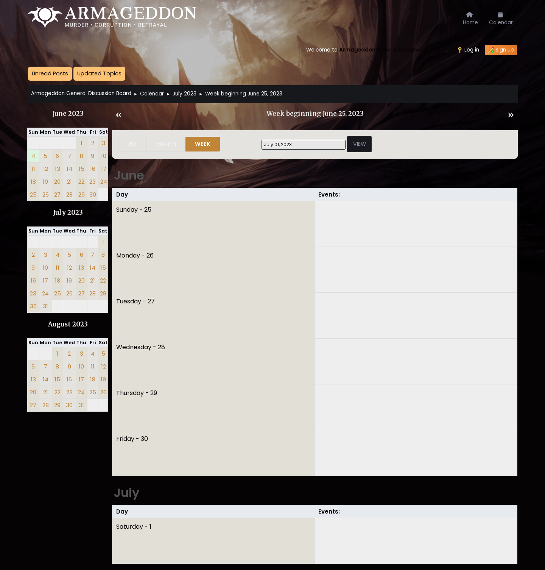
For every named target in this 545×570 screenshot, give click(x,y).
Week (202, 144)
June (129, 175)
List (132, 144)
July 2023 (68, 213)
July (126, 492)
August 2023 (68, 324)
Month (166, 144)
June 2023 (68, 114)
